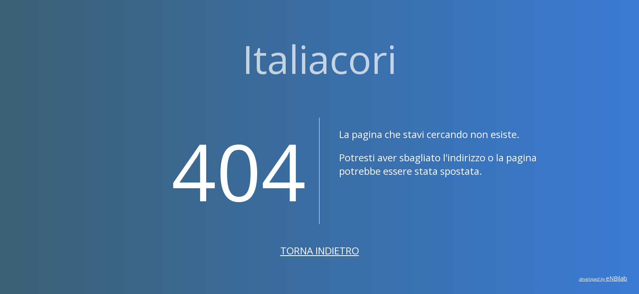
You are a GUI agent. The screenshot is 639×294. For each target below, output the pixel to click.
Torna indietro (319, 250)
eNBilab (603, 278)
